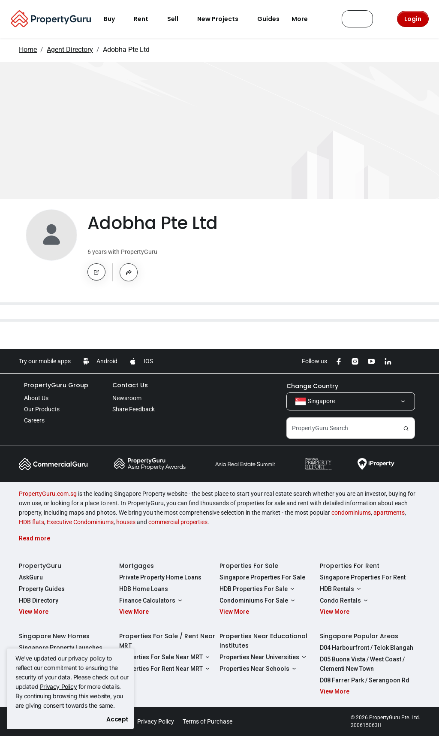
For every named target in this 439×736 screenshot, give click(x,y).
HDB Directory (38, 600)
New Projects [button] (223, 19)
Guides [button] (268, 19)
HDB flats (31, 522)
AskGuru (31, 577)
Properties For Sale (249, 565)
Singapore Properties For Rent (363, 577)
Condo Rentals (345, 600)
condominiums (351, 512)
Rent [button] (146, 19)
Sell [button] (178, 19)
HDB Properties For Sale (258, 589)
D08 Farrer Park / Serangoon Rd (364, 680)
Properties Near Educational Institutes (263, 641)
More (305, 19)
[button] (96, 272)
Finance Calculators (151, 600)
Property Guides (42, 588)
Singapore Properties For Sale (262, 577)
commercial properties (177, 522)
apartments (389, 512)
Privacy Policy (58, 686)
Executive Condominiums (80, 522)
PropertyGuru (40, 565)
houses (125, 522)
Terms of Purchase (207, 721)
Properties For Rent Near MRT (165, 668)
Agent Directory (70, 49)
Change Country (312, 386)
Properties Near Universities (264, 657)
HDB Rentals (341, 589)
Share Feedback (133, 409)
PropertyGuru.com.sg (48, 493)
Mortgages (136, 565)
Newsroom (126, 398)
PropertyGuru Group (56, 385)
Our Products (42, 409)
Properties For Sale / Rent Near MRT (167, 641)
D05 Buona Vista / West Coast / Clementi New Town (362, 664)
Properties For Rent (349, 565)
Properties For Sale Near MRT (165, 657)
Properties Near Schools (259, 668)
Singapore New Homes (54, 636)
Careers (34, 420)
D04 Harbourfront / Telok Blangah (366, 647)
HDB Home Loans (143, 588)
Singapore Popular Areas (359, 636)
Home (28, 49)
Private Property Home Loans (160, 577)
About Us (36, 398)
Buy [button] (114, 19)
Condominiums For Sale (258, 600)
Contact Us (130, 385)
